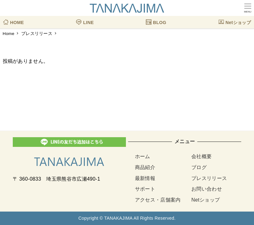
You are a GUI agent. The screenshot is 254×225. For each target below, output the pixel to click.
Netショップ (234, 20)
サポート (145, 189)
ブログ (199, 167)
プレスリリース (209, 178)
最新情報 (145, 178)
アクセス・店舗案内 (158, 199)
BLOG (156, 20)
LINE (84, 20)
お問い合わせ (206, 189)
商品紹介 (145, 167)
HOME (13, 20)
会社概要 (201, 156)
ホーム (142, 156)
